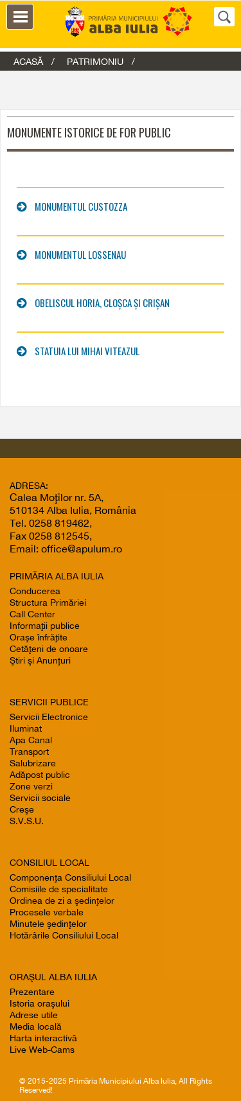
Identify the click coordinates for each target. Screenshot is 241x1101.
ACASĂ (28, 61)
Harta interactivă (43, 1038)
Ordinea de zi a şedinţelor (62, 900)
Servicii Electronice (49, 717)
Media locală (36, 1026)
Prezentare (32, 992)
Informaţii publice (45, 626)
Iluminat (26, 728)
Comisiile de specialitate (59, 889)
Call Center (32, 614)
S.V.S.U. (27, 821)
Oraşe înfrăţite (38, 637)
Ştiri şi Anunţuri (40, 660)
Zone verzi (31, 786)
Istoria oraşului (39, 1003)
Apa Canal (31, 740)
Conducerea (35, 591)
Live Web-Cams (42, 1049)
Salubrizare (33, 763)
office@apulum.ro (81, 548)
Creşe (22, 809)
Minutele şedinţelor (48, 924)
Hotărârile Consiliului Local (64, 935)
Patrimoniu (95, 61)
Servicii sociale (40, 798)
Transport (29, 751)
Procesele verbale (47, 912)
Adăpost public (40, 775)
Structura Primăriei (48, 602)
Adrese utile (34, 1015)
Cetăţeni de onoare (49, 649)
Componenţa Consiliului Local (70, 877)
